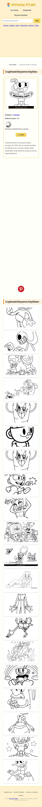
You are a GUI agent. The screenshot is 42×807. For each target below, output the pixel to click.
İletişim (21, 795)
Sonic (17, 25)
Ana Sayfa (14, 10)
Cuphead (16, 115)
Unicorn (31, 25)
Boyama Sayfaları (21, 15)
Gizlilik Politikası (19, 792)
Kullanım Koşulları (32, 792)
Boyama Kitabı (13, 798)
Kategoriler (27, 10)
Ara (37, 21)
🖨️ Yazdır (21, 135)
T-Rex (36, 25)
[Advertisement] (20, 40)
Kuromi (5, 25)
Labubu (11, 25)
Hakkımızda (8, 792)
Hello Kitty (23, 25)
